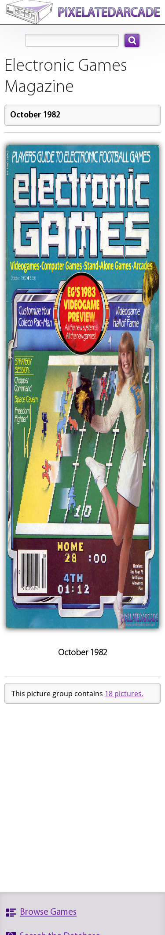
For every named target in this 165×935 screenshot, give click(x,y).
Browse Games (48, 912)
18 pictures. (124, 693)
